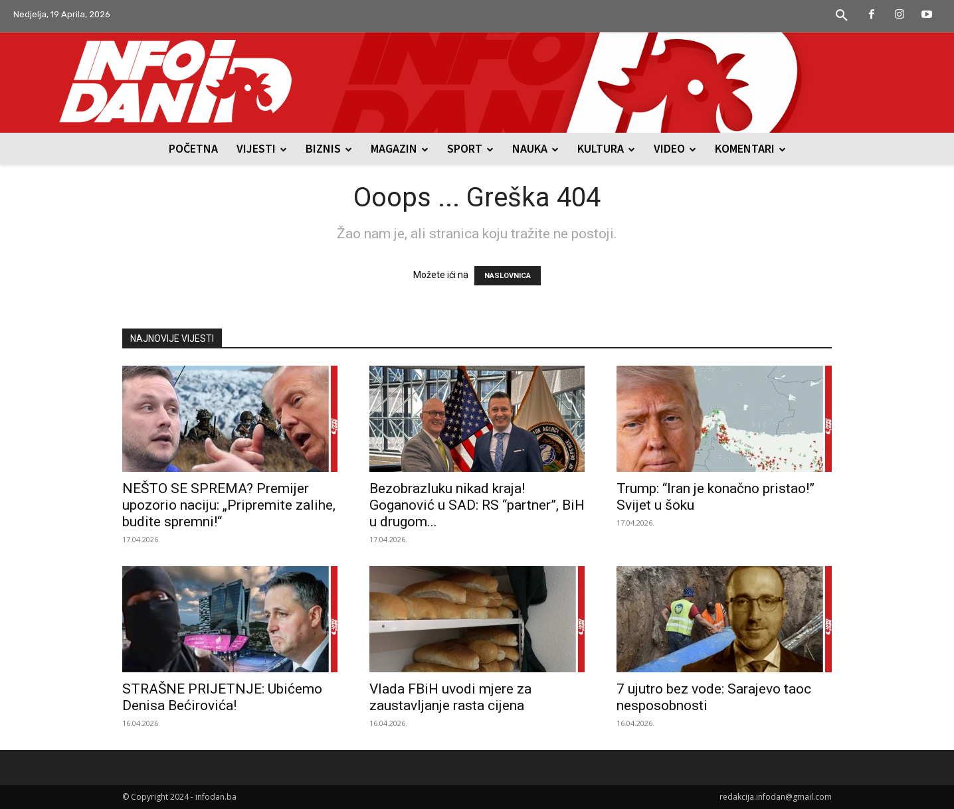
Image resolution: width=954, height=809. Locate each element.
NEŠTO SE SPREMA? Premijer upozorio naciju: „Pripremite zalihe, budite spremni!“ (228, 505)
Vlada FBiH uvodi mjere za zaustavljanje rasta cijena (450, 697)
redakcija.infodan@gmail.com (775, 796)
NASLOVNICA (507, 275)
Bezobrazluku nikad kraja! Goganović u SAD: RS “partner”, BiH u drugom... (477, 505)
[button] (842, 16)
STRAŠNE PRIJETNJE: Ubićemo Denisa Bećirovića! (222, 697)
